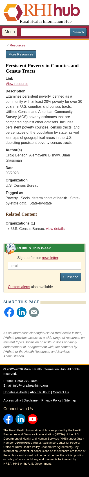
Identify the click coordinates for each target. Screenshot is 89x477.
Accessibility (12, 400)
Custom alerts (19, 287)
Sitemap (70, 400)
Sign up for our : (38, 258)
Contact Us (61, 392)
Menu (10, 32)
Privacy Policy (51, 400)
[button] (9, 312)
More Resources (21, 54)
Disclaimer (31, 400)
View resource (17, 84)
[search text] (45, 32)
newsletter (50, 258)
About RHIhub (40, 392)
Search (78, 32)
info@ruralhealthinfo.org (30, 385)
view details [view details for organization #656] (55, 229)
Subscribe (70, 277)
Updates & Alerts (15, 392)
